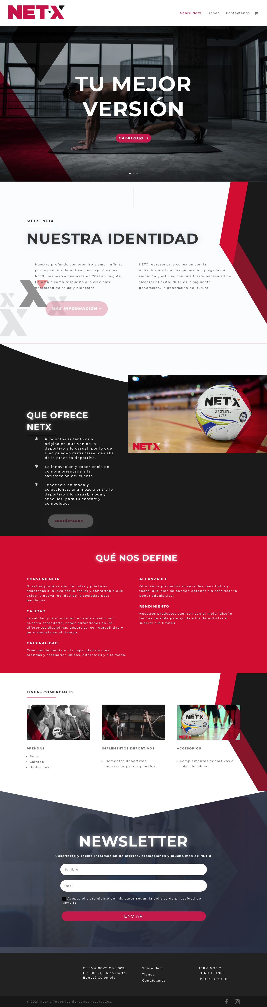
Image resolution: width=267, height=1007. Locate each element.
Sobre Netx (190, 13)
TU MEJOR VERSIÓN (133, 96)
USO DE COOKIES (215, 979)
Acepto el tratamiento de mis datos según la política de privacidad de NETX (131, 901)
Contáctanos (238, 13)
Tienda (213, 13)
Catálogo (131, 138)
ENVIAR (133, 916)
